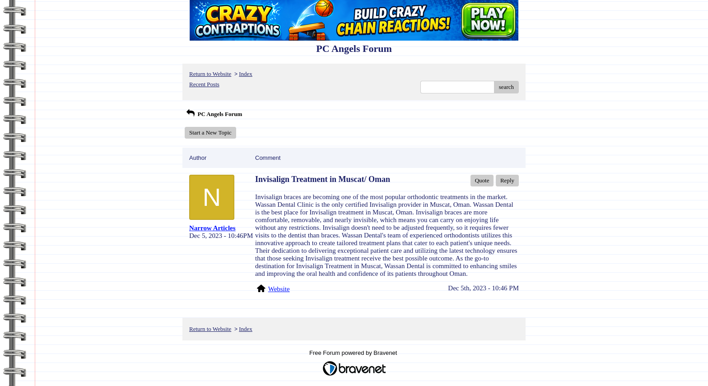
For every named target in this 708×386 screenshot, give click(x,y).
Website (279, 289)
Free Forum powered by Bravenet (354, 352)
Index (245, 73)
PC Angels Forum (213, 114)
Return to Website (210, 73)
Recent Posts (204, 84)
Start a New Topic (210, 132)
